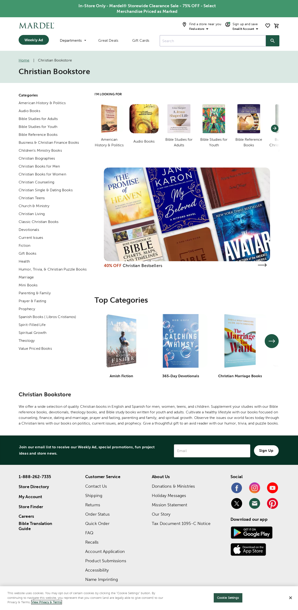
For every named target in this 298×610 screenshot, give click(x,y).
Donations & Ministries (173, 486)
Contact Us (96, 486)
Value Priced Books (35, 348)
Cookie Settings (228, 598)
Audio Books (29, 111)
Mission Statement (169, 504)
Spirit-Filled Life (32, 325)
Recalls (91, 542)
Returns (92, 504)
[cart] (276, 25)
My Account (30, 496)
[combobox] (213, 40)
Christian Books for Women (42, 174)
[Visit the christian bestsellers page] (262, 265)
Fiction (24, 245)
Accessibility (97, 570)
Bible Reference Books (38, 135)
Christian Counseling (36, 182)
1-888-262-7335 (35, 476)
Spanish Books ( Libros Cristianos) (47, 317)
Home (24, 60)
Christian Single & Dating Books (46, 190)
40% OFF (113, 265)
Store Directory (34, 486)
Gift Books (28, 253)
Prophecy (27, 309)
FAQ (89, 532)
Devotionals (29, 230)
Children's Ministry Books (40, 150)
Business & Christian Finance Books (49, 142)
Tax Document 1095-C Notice (181, 523)
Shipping (93, 495)
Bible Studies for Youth (38, 127)
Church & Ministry (34, 206)
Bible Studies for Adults (38, 119)
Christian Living (32, 214)
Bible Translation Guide (35, 526)
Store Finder (31, 506)
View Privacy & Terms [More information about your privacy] (46, 602)
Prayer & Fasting (32, 301)
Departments (73, 40)
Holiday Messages (169, 495)
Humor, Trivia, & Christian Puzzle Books (53, 269)
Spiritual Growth (32, 333)
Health (24, 261)
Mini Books (28, 285)
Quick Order (97, 523)
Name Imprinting (101, 579)
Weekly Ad (33, 40)
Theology (27, 341)
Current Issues (31, 238)
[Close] (290, 598)
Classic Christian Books (38, 222)
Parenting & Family (35, 293)
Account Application (105, 551)
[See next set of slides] (272, 341)
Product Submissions (105, 560)
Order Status (97, 514)
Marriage (26, 277)
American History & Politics (42, 103)
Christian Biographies (37, 158)
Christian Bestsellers (142, 265)
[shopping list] (267, 25)
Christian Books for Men (39, 166)
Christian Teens (32, 198)
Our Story (161, 514)
